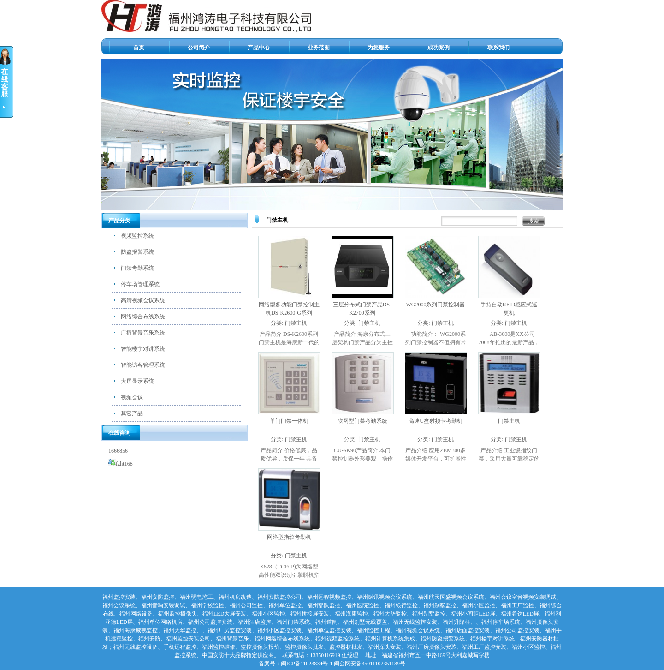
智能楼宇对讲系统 (143, 349)
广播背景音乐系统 (143, 332)
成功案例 (438, 47)
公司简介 (199, 47)
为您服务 (379, 47)
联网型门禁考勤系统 (362, 421)
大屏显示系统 (137, 381)
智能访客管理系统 (143, 365)
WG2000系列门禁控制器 (435, 304)
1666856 (118, 451)
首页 (138, 47)
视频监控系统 (137, 236)
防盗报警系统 (137, 252)
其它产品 (132, 413)
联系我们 (498, 47)
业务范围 (319, 47)
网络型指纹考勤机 (289, 537)
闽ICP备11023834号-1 (306, 663)
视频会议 (132, 397)
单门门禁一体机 (289, 421)
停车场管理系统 (140, 284)
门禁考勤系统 (137, 268)
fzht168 (120, 464)
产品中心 (259, 47)
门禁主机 (296, 323)
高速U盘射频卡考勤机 (435, 421)
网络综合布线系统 (143, 316)
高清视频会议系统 (143, 300)
